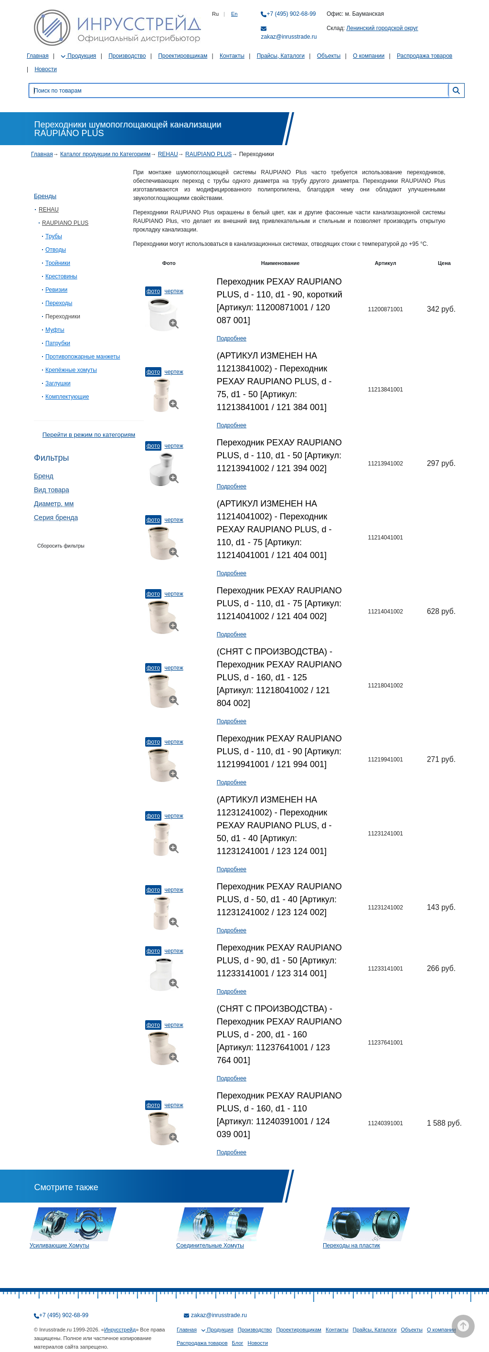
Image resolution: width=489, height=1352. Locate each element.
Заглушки (58, 383)
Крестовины (61, 276)
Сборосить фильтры (61, 546)
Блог (238, 1343)
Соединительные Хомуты (210, 1245)
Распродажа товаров (424, 56)
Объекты (329, 56)
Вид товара (51, 490)
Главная (38, 56)
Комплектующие (67, 396)
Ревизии (56, 289)
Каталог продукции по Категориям (105, 154)
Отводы (55, 249)
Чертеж (173, 291)
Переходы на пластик (351, 1245)
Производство (127, 56)
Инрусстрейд (120, 1329)
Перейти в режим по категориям (89, 434)
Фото (153, 291)
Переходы (58, 303)
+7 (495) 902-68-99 (291, 14)
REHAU (168, 154)
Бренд (43, 476)
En (234, 14)
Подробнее (231, 338)
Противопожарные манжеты (82, 356)
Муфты (54, 330)
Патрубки (57, 343)
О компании (368, 56)
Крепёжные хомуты (71, 370)
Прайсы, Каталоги (281, 56)
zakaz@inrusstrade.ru (289, 36)
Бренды (45, 196)
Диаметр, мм (54, 503)
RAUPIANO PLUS (208, 154)
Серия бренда (56, 517)
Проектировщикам (182, 56)
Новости (45, 69)
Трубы (53, 236)
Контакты (232, 56)
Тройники (57, 263)
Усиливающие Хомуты (59, 1245)
